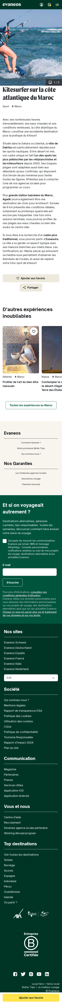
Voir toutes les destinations (21, 854)
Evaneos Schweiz (15, 642)
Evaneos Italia (12, 663)
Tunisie (8, 860)
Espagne (9, 876)
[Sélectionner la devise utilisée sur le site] (31, 677)
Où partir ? (10, 902)
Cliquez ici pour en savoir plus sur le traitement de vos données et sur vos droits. (30, 614)
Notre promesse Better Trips (31, 448)
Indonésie (10, 881)
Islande (8, 897)
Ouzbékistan (12, 891)
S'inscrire (13, 582)
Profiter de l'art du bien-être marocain (20, 384)
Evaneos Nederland (16, 669)
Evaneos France (14, 658)
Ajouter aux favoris (30, 278)
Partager (30, 287)
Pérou (7, 886)
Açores (8, 870)
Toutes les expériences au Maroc (31, 405)
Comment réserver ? (31, 442)
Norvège (9, 865)
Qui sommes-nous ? (31, 454)
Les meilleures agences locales (31, 473)
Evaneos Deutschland (17, 647)
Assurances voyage (31, 478)
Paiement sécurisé (31, 484)
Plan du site (11, 748)
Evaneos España (14, 653)
